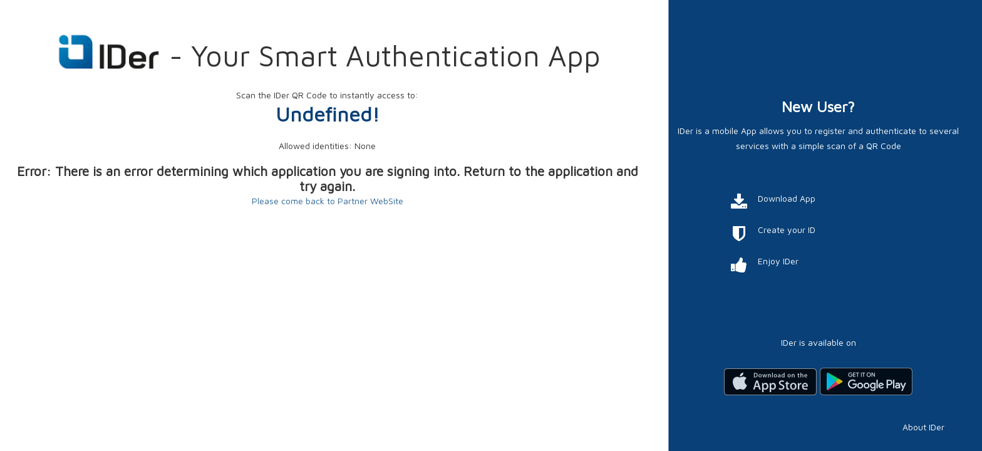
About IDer (923, 427)
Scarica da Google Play (866, 381)
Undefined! (328, 114)
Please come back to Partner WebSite (327, 200)
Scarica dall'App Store (770, 381)
